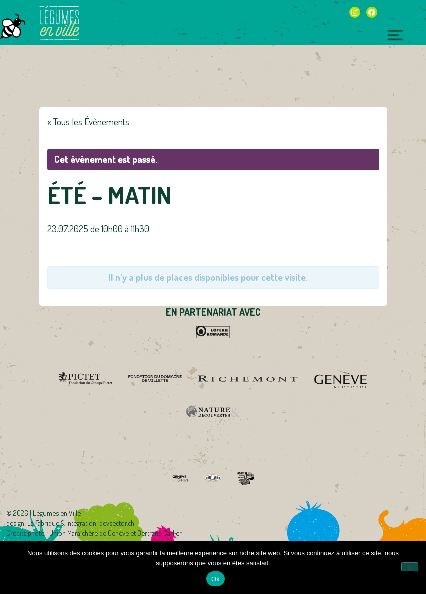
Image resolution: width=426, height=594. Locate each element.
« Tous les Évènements (88, 121)
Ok (215, 579)
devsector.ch (116, 522)
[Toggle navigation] (395, 34)
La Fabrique (43, 522)
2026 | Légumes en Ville (47, 512)
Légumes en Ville (59, 22)
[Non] (409, 566)
